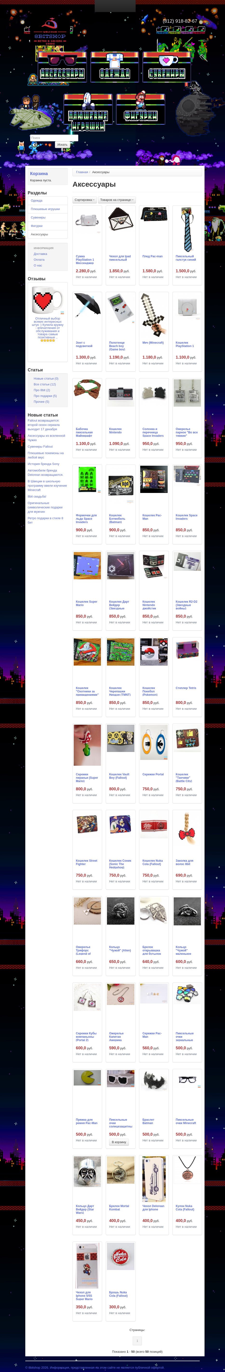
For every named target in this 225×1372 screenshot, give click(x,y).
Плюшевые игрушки (45, 209)
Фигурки (36, 226)
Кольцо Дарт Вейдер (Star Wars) (85, 1209)
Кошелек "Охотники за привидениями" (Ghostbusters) (87, 691)
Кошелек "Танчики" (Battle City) (184, 777)
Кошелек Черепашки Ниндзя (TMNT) (120, 691)
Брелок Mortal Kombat (119, 1207)
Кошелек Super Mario (86, 603)
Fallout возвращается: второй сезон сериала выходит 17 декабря (44, 425)
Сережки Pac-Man (152, 1035)
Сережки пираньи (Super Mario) (87, 777)
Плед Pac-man (152, 256)
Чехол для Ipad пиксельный (120, 258)
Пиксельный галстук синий (186, 258)
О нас (38, 265)
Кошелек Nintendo (115, 430)
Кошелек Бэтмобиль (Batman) (117, 518)
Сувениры (38, 217)
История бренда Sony (43, 464)
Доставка (40, 254)
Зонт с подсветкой (84, 344)
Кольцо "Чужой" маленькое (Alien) (183, 950)
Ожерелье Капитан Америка (116, 1036)
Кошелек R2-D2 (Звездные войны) (186, 605)
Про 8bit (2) (42, 390)
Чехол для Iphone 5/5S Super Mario (84, 1295)
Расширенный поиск (45, 152)
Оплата (39, 259)
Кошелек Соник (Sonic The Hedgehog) (120, 864)
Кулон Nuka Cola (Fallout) (185, 1207)
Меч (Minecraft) (153, 342)
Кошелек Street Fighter (86, 862)
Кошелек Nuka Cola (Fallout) (152, 862)
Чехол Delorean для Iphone (153, 1207)
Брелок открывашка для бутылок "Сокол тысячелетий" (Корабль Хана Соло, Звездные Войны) (152, 950)
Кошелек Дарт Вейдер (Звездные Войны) (119, 605)
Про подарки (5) (45, 396)
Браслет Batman (148, 1121)
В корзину (119, 1142)
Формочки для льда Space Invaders (86, 518)
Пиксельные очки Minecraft (186, 1121)
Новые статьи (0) (46, 378)
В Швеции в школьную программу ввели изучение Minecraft (47, 485)
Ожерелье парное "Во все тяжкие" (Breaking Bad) (187, 432)
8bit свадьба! (37, 496)
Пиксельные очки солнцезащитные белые (120, 1123)
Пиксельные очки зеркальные (185, 1036)
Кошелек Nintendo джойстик (149, 605)
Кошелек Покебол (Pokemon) (149, 691)
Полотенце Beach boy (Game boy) (117, 346)
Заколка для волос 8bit (184, 862)
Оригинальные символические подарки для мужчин (45, 507)
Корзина (39, 173)
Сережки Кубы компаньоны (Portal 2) (86, 1036)
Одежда (36, 200)
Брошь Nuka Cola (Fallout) (118, 1294)
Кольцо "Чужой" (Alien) (120, 948)
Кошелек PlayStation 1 (185, 344)
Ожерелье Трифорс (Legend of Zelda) (83, 950)
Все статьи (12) (45, 384)
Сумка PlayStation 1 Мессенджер (85, 259)
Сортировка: (85, 200)
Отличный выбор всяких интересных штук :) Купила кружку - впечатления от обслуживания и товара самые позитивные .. (47, 328)
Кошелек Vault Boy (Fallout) (119, 776)
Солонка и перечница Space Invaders (153, 432)
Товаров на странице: (117, 200)
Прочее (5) (41, 401)
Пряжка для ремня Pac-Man (87, 1121)
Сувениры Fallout (40, 446)
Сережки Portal (153, 774)
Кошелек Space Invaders (187, 517)
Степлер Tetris (186, 688)
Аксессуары (39, 234)
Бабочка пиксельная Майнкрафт (84, 432)
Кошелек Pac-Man (152, 517)
